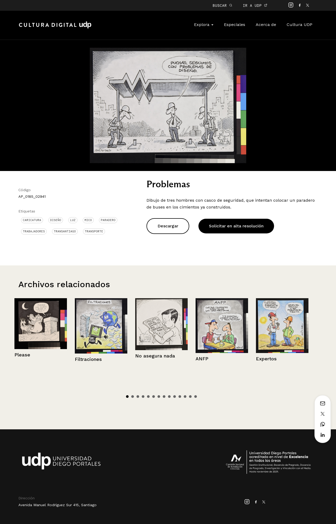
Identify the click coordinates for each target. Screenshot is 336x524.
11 (179, 396)
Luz (73, 220)
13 (190, 396)
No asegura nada (155, 356)
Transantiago (65, 231)
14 (195, 396)
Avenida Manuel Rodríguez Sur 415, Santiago (57, 505)
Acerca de (266, 24)
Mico (88, 220)
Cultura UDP (299, 24)
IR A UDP (255, 5)
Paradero (108, 220)
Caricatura (32, 220)
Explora (203, 24)
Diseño (55, 220)
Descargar (168, 225)
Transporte (94, 231)
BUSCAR (222, 5)
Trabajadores (34, 231)
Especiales (234, 24)
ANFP (202, 358)
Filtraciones (88, 359)
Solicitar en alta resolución (236, 225)
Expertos (266, 358)
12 (185, 396)
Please (22, 354)
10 (174, 396)
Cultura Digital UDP (55, 27)
